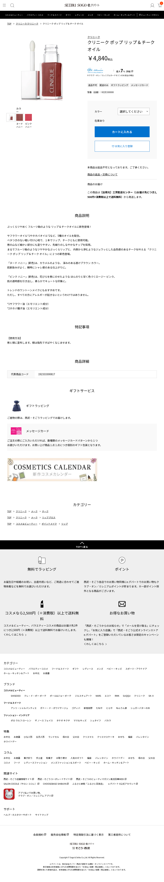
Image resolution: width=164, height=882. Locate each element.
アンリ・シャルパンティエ (24, 707)
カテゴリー (11, 663)
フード (17, 762)
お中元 (36, 673)
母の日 (66, 736)
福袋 (130, 736)
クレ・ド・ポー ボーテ (35, 695)
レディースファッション (35, 762)
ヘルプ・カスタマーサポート (18, 814)
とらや (109, 707)
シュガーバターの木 (140, 707)
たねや (99, 707)
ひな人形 (28, 736)
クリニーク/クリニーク (27, 23)
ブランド (9, 684)
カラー (98, 111)
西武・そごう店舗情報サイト (18, 778)
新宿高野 (88, 707)
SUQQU (127, 695)
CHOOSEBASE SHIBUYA (54, 783)
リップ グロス (48, 517)
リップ (64, 523)
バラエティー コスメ (35, 15)
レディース (79, 15)
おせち (121, 736)
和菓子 (49, 757)
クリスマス (88, 736)
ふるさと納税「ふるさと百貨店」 (88, 783)
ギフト (68, 15)
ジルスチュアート (83, 695)
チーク (45, 511)
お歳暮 (46, 673)
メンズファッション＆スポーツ (66, 762)
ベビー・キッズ (103, 15)
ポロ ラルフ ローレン (21, 720)
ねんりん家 (121, 707)
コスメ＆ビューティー (14, 15)
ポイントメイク (49, 523)
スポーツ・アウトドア (136, 668)
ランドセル (53, 736)
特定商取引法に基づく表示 (88, 834)
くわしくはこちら (14, 634)
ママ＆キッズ (80, 720)
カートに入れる (122, 132)
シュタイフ (95, 720)
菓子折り (28, 757)
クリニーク (93, 37)
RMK (117, 695)
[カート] (159, 5)
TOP (9, 23)
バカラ (108, 720)
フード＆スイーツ (54, 15)
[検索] (12, 5)
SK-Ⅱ (151, 695)
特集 (6, 731)
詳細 (128, 71)
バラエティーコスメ (38, 668)
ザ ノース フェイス (44, 720)
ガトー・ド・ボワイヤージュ (54, 707)
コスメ (7, 762)
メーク (34, 511)
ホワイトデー (10, 741)
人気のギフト (77, 757)
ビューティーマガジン (150, 15)
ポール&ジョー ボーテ (60, 695)
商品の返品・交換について (102, 174)
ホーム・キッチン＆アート (124, 15)
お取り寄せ (61, 757)
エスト (108, 695)
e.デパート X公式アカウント (122, 783)
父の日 (76, 736)
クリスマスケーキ (105, 736)
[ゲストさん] (152, 5)
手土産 (39, 757)
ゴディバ (76, 707)
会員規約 (38, 834)
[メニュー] (4, 5)
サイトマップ (41, 814)
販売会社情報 (58, 834)
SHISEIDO (16, 695)
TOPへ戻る (82, 546)
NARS (98, 695)
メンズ (90, 15)
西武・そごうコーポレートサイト (54, 778)
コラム (8, 752)
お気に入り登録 (124, 146)
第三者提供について (119, 834)
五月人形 (40, 736)
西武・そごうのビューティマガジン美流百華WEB (100, 778)
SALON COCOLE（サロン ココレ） (20, 783)
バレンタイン (142, 736)
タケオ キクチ (63, 720)
